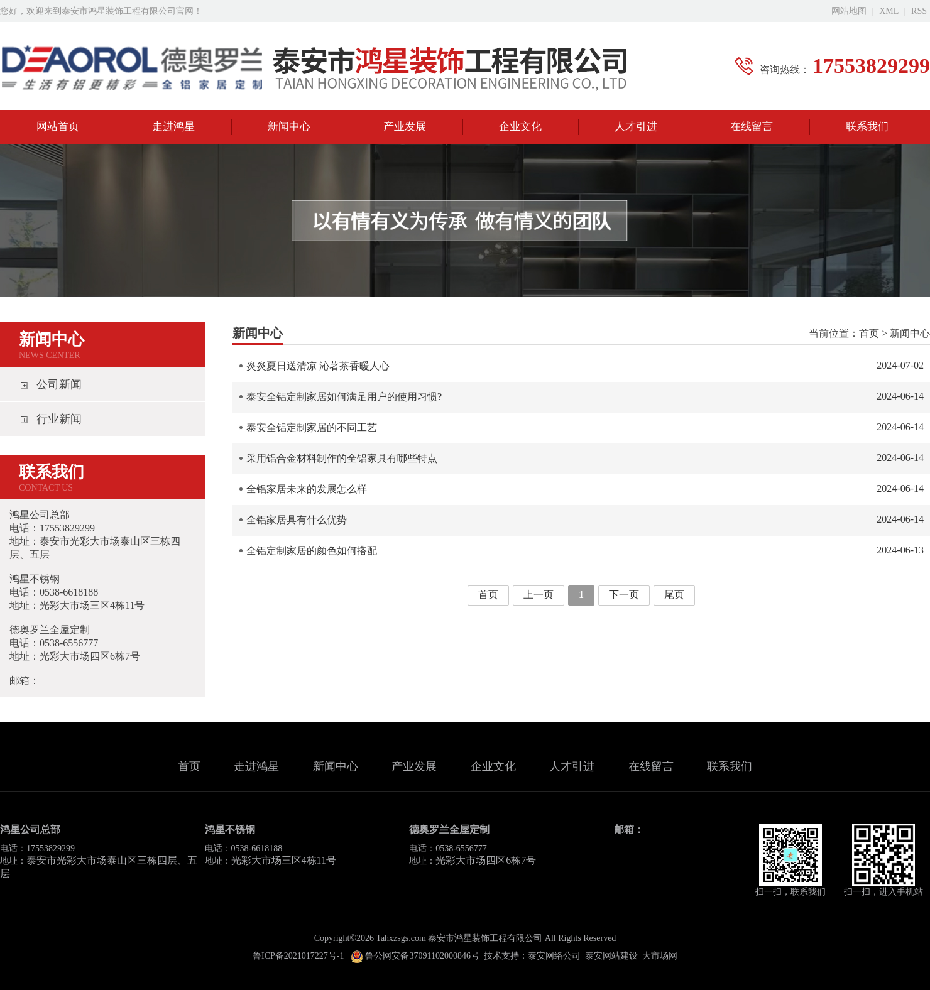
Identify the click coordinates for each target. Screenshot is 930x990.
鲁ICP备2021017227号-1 (298, 955)
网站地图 (849, 11)
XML (889, 11)
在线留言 (751, 127)
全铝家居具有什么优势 (585, 519)
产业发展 (404, 127)
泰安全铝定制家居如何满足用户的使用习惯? (585, 396)
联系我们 (867, 127)
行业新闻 (59, 419)
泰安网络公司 (554, 955)
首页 (869, 333)
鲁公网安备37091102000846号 (415, 955)
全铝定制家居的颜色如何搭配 (585, 550)
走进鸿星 (173, 127)
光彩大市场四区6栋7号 (485, 860)
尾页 (674, 594)
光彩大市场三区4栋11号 (283, 860)
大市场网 (659, 955)
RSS (919, 11)
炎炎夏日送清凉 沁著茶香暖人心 (585, 365)
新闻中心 (289, 127)
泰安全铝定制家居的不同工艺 (585, 427)
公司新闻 (59, 384)
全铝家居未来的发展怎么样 (585, 488)
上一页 (538, 594)
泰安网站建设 (611, 955)
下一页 (624, 594)
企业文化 (520, 127)
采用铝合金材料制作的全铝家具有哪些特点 (585, 458)
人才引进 (636, 127)
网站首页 (57, 127)
